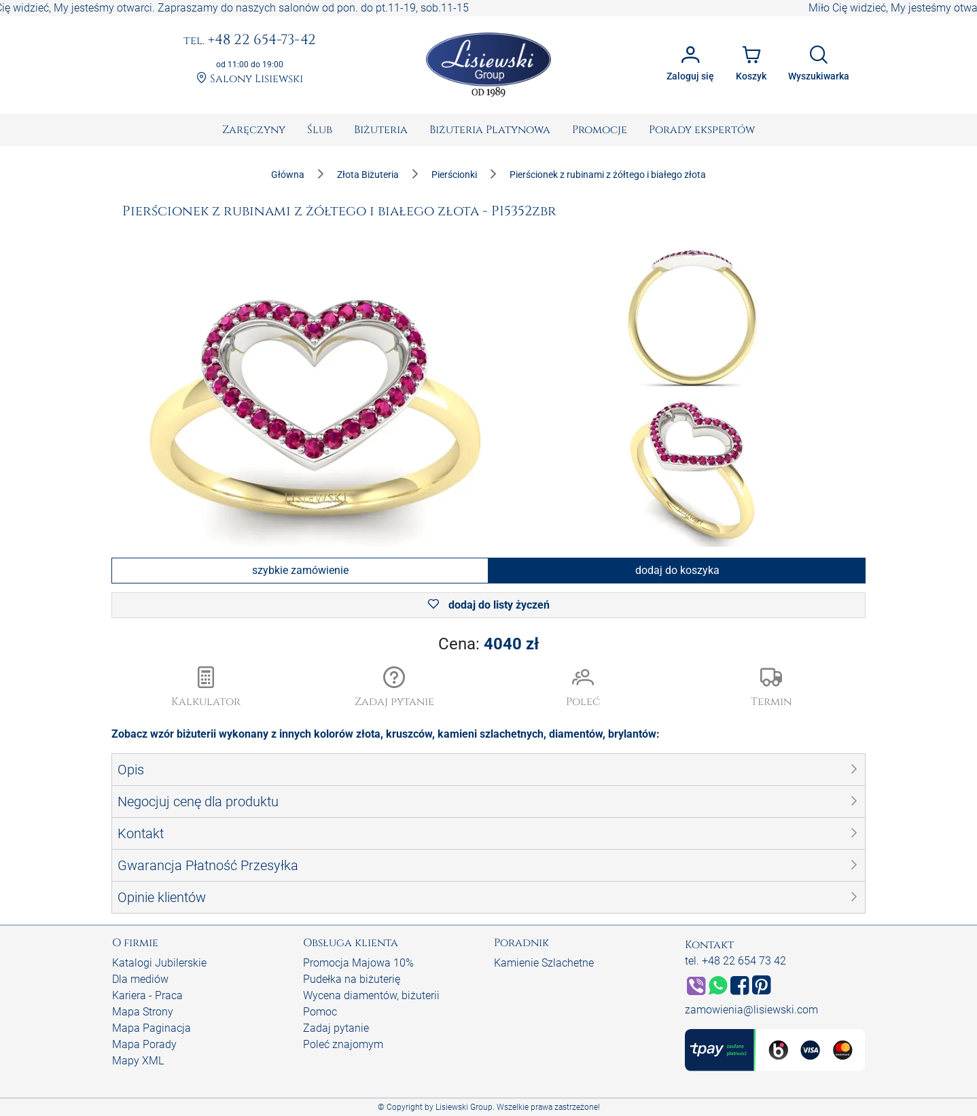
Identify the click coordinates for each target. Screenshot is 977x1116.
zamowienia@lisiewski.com (751, 1009)
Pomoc (320, 1011)
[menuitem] (253, 129)
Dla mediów (140, 979)
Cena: (488, 643)
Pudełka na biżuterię (351, 979)
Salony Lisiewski (249, 79)
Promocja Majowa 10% (358, 962)
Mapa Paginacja (151, 1028)
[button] (394, 688)
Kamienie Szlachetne (544, 962)
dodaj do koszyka (677, 570)
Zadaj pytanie (336, 1028)
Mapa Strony (142, 1011)
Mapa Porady (144, 1044)
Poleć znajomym (343, 1044)
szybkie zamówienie (300, 570)
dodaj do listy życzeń (489, 604)
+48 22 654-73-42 (249, 40)
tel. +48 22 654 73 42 (735, 960)
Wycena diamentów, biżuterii (371, 995)
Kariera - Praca (147, 995)
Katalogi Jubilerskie (159, 962)
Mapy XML (138, 1060)
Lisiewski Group (464, 1107)
